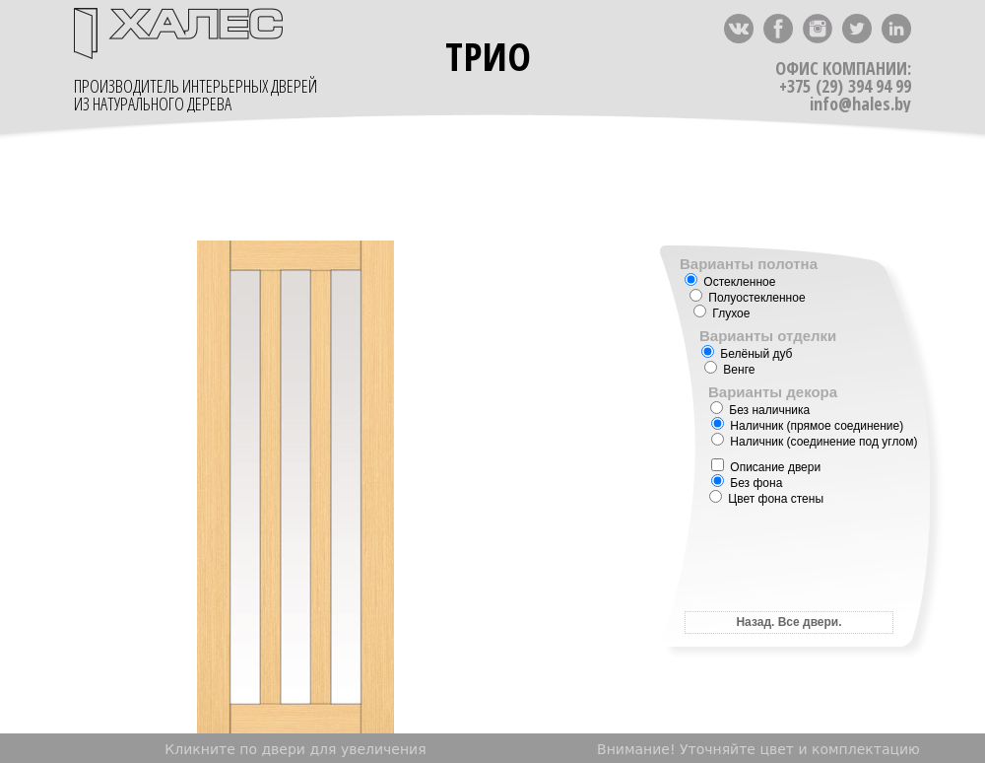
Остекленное (730, 282)
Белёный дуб (746, 354)
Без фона (746, 483)
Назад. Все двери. (788, 622)
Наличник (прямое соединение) (807, 426)
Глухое (721, 313)
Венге (729, 370)
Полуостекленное (748, 298)
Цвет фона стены (766, 499)
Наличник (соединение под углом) (814, 442)
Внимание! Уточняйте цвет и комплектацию (758, 749)
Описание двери (766, 467)
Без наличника (760, 410)
